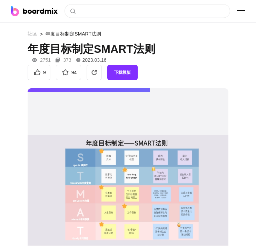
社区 (32, 34)
